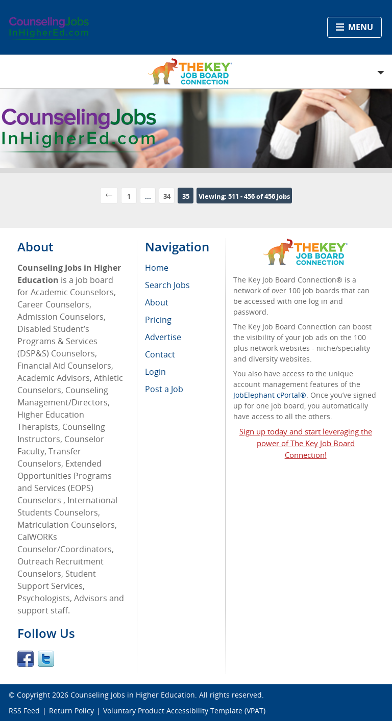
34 (166, 196)
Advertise (163, 337)
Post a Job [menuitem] (164, 389)
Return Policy (71, 710)
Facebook (25, 659)
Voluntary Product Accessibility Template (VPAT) (184, 710)
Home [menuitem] (156, 267)
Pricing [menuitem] (158, 319)
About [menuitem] (156, 302)
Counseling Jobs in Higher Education (132, 695)
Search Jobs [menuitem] (167, 285)
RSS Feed (24, 710)
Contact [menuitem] (160, 354)
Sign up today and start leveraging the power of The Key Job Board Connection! (305, 443)
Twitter (46, 659)
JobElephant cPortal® (269, 395)
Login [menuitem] (155, 371)
